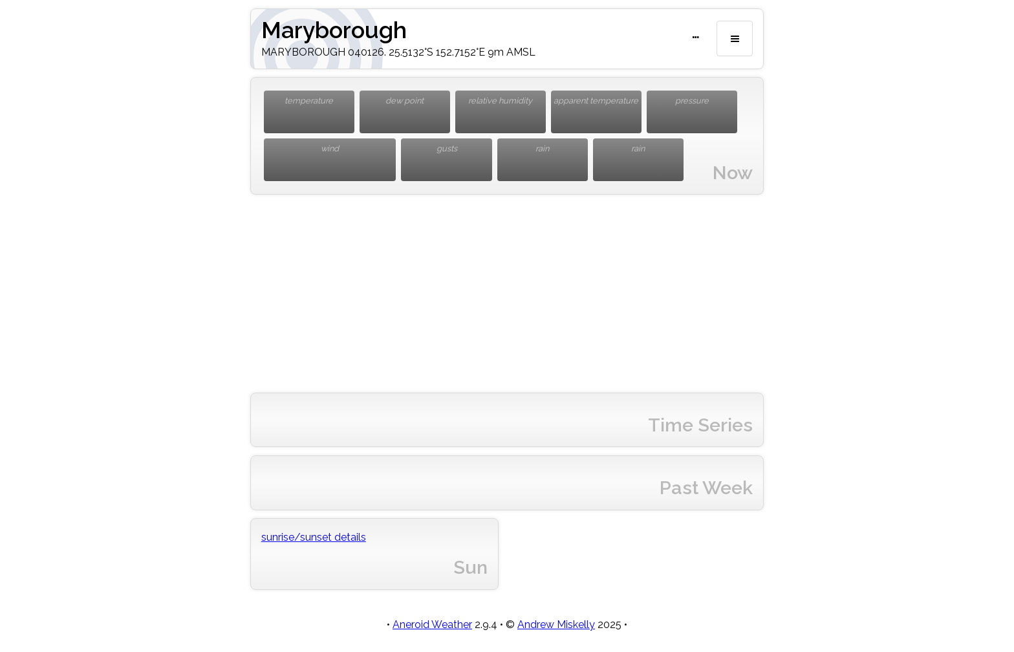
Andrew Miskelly (556, 624)
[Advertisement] (507, 293)
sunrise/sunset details (313, 537)
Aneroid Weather (432, 624)
